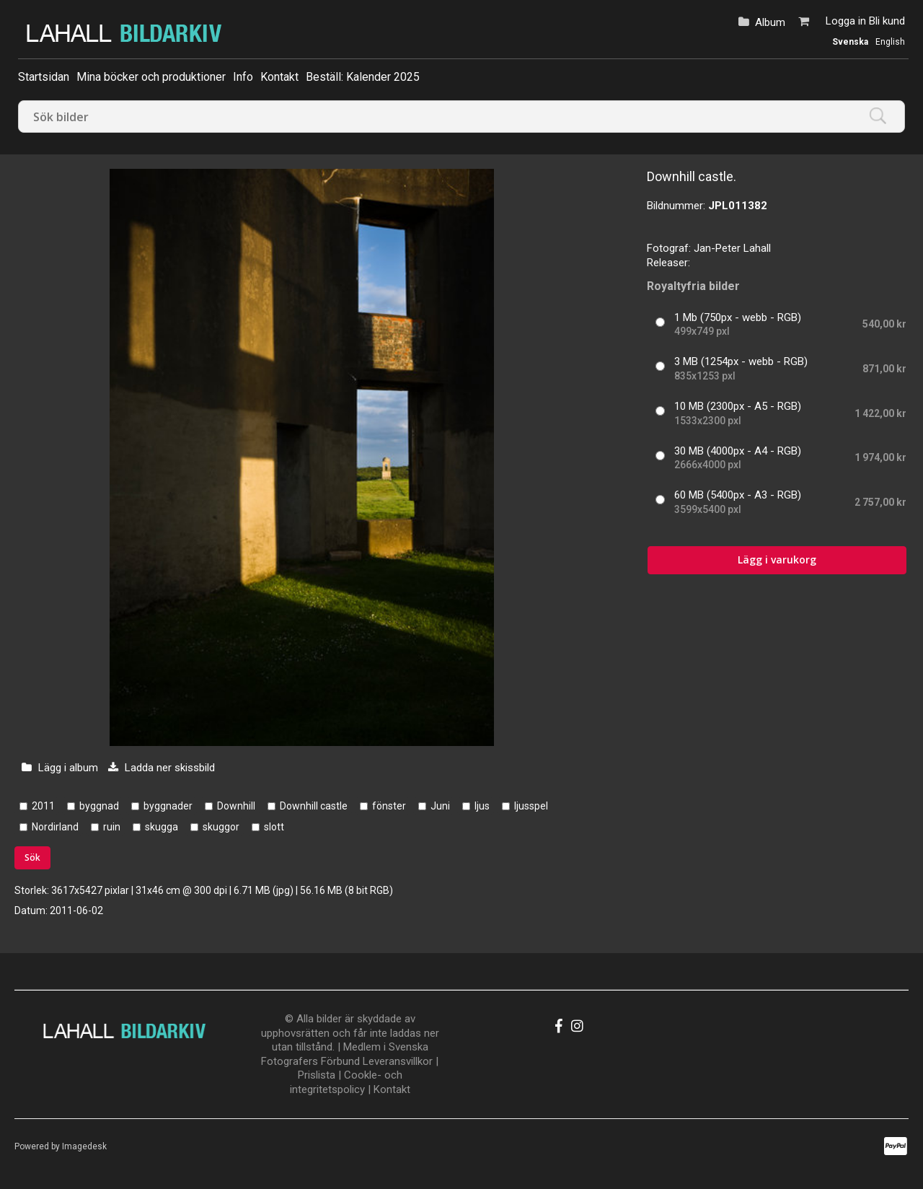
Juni (440, 806)
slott (274, 827)
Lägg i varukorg (777, 559)
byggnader (168, 806)
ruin (111, 827)
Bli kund (887, 20)
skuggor (221, 827)
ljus (482, 806)
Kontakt (279, 77)
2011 (43, 806)
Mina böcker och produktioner (151, 77)
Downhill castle (314, 806)
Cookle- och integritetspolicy (346, 1082)
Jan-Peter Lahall (732, 248)
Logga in (846, 20)
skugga (161, 827)
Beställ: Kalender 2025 (363, 77)
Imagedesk (84, 1146)
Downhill (236, 806)
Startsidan (43, 77)
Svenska (850, 42)
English (890, 42)
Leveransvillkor (398, 1061)
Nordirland (55, 827)
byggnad (99, 806)
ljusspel (531, 806)
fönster (389, 806)
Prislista (316, 1075)
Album (770, 22)
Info (243, 77)
